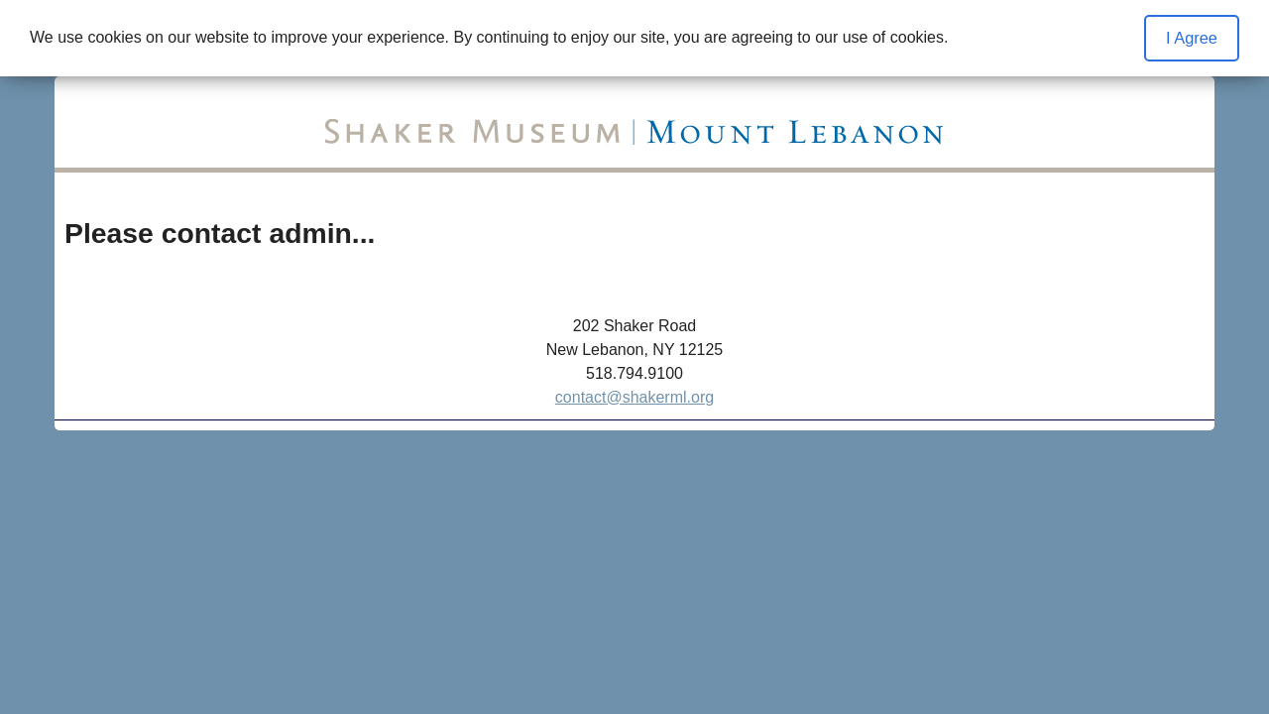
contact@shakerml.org (634, 397)
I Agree (1191, 38)
